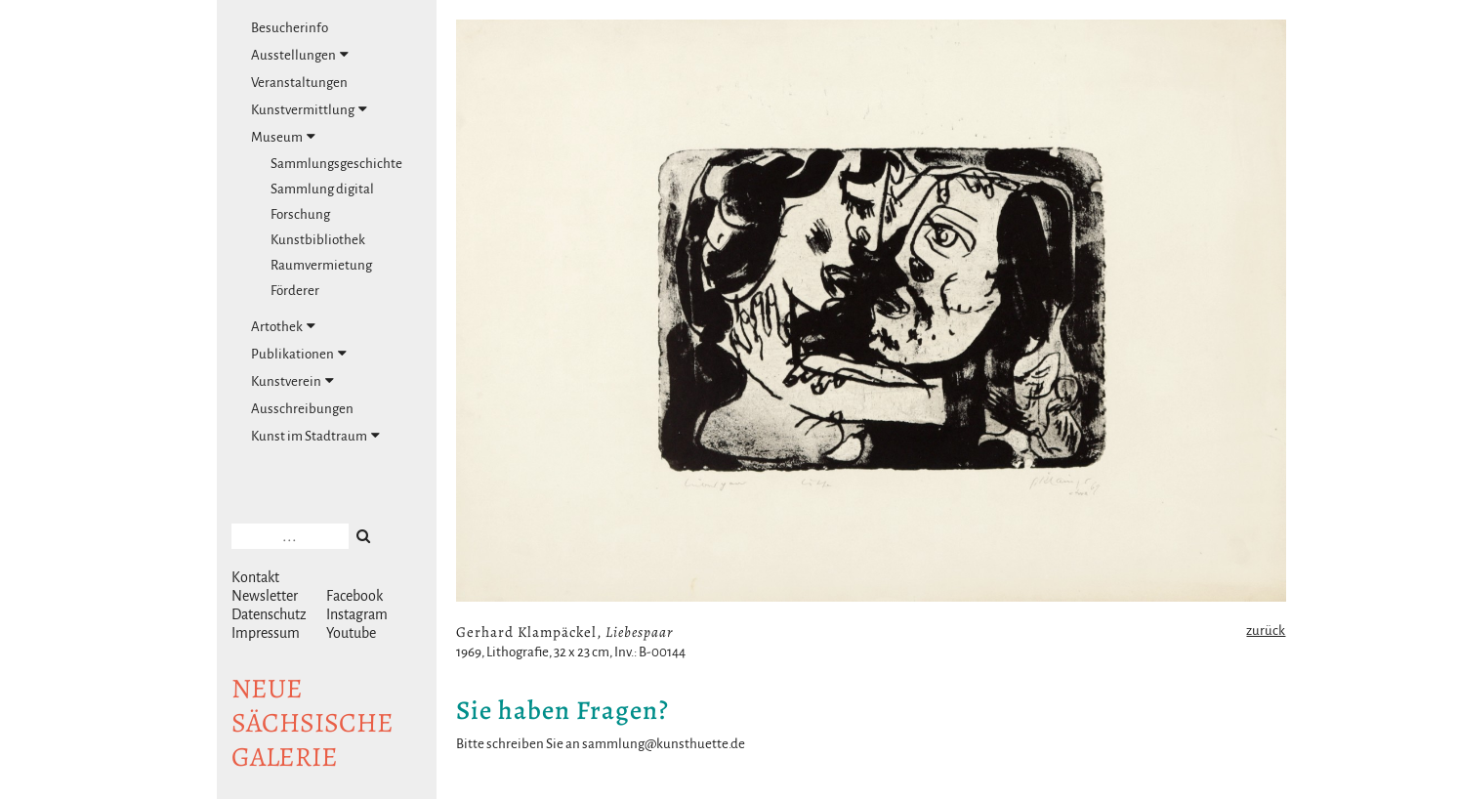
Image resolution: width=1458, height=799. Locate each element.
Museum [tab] (283, 137)
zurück (1265, 630)
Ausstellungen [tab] (300, 55)
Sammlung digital (322, 189)
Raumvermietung (321, 265)
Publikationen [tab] (299, 353)
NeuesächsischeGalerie (312, 723)
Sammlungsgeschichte (336, 163)
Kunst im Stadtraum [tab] (315, 435)
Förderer (295, 290)
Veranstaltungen (299, 82)
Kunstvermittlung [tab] (309, 109)
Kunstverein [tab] (292, 381)
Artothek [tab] (283, 326)
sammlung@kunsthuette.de (663, 743)
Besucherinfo (289, 28)
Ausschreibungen (302, 408)
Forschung (300, 214)
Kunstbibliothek (318, 239)
